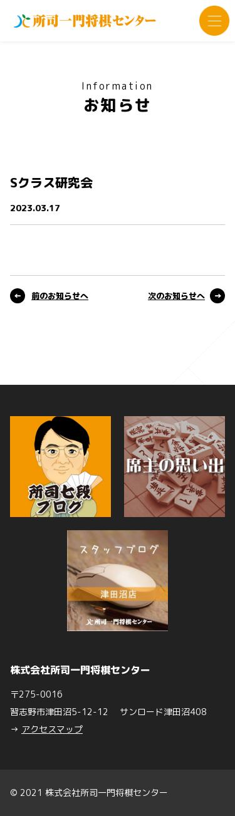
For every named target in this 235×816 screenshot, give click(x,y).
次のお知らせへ (176, 295)
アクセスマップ (52, 729)
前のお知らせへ (59, 295)
